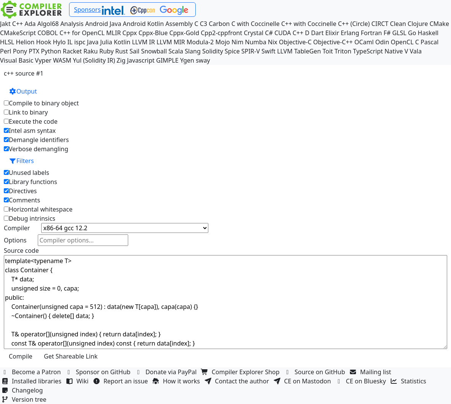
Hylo (59, 42)
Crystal (253, 33)
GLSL (399, 33)
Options (15, 240)
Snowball (154, 51)
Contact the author (237, 381)
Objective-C (295, 42)
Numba (255, 42)
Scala (175, 51)
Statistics (409, 381)
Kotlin (122, 42)
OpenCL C (405, 42)
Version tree (25, 399)
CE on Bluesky (361, 381)
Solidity (212, 51)
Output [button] (23, 91)
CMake (439, 23)
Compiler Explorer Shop (241, 372)
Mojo (222, 42)
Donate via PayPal (167, 372)
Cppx (129, 33)
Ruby (106, 51)
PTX (34, 51)
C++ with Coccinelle (309, 23)
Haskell (428, 33)
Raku (91, 51)
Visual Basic (16, 60)
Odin (382, 42)
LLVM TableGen (299, 51)
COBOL (47, 33)
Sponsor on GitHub (99, 372)
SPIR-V (250, 51)
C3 (203, 23)
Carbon (219, 23)
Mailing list (371, 372)
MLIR (113, 33)
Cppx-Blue (153, 33)
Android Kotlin (143, 23)
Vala (416, 51)
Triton (343, 51)
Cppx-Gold (184, 33)
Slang (193, 51)
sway (203, 60)
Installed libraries (32, 381)
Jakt (5, 23)
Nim (237, 42)
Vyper (43, 60)
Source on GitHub (315, 372)
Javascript (141, 60)
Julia (106, 42)
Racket (72, 51)
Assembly (179, 23)
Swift (268, 51)
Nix (272, 42)
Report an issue (121, 381)
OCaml (364, 42)
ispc (79, 42)
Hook (43, 42)
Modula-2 (200, 42)
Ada (29, 23)
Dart (317, 33)
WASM (62, 60)
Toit (327, 51)
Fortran (371, 33)
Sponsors (87, 9)
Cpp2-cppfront (221, 33)
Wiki (78, 381)
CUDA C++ (288, 33)
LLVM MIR (170, 42)
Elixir (332, 33)
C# (269, 33)
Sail (134, 51)
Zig (121, 60)
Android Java (103, 23)
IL (69, 42)
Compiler (17, 228)
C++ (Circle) (354, 23)
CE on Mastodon (303, 381)
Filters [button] (21, 161)
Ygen (187, 60)
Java (92, 42)
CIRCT (379, 23)
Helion (25, 42)
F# (387, 33)
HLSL (7, 42)
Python (51, 51)
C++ (17, 23)
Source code (21, 250)
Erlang (350, 33)
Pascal (429, 42)
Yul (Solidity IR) (94, 60)
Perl (5, 51)
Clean (398, 23)
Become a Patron (32, 372)
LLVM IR (143, 42)
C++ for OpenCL (82, 33)
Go (412, 33)
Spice (232, 51)
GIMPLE (167, 60)
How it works (177, 381)
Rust (121, 51)
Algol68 (48, 23)
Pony (20, 51)
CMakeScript (18, 33)
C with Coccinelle (255, 23)
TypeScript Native (378, 51)
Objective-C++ (333, 42)
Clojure (418, 23)
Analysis (72, 23)
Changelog (23, 390)
